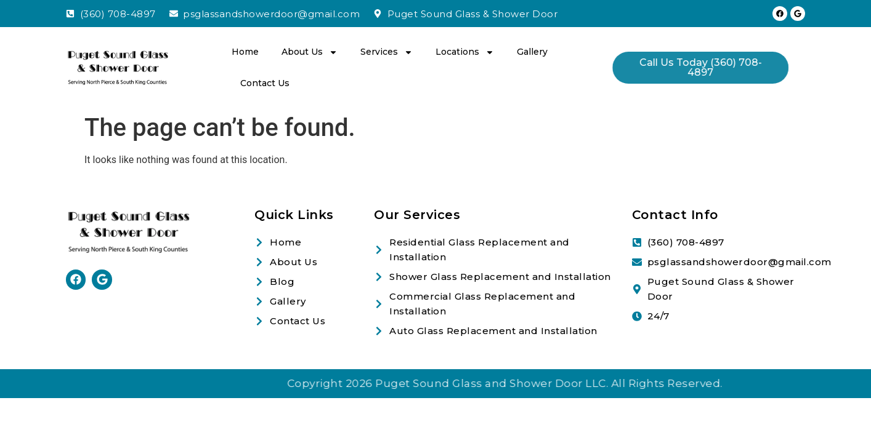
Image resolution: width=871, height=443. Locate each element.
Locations (465, 52)
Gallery (532, 51)
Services (386, 52)
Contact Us (265, 83)
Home (245, 51)
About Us (310, 52)
